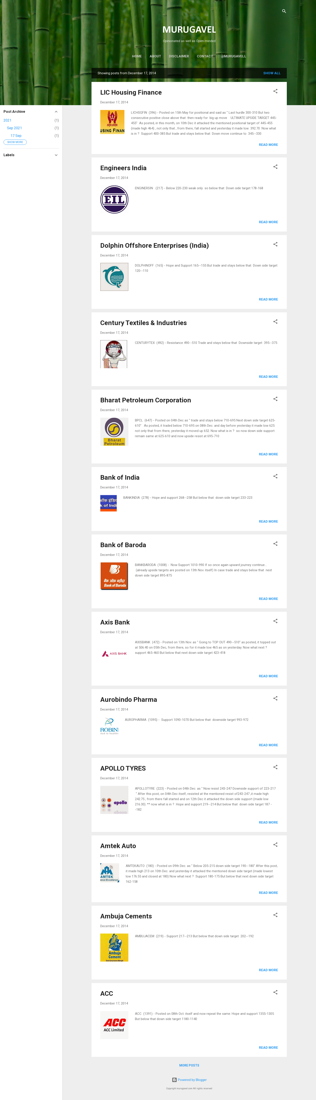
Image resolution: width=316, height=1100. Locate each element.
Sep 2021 (14, 128)
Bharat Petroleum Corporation (145, 400)
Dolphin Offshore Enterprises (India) (154, 245)
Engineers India (123, 168)
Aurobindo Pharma (128, 699)
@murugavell (233, 56)
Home (137, 56)
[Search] (284, 12)
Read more (268, 145)
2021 (7, 120)
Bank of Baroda (123, 545)
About (155, 56)
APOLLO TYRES (123, 768)
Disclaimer (179, 56)
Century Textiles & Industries (143, 323)
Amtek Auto (118, 846)
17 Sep (16, 136)
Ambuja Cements (126, 916)
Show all (272, 73)
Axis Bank (115, 622)
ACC (106, 993)
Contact (205, 56)
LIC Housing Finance (131, 92)
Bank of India (120, 477)
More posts (189, 1065)
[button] (275, 91)
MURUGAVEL (189, 30)
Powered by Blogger (189, 1080)
